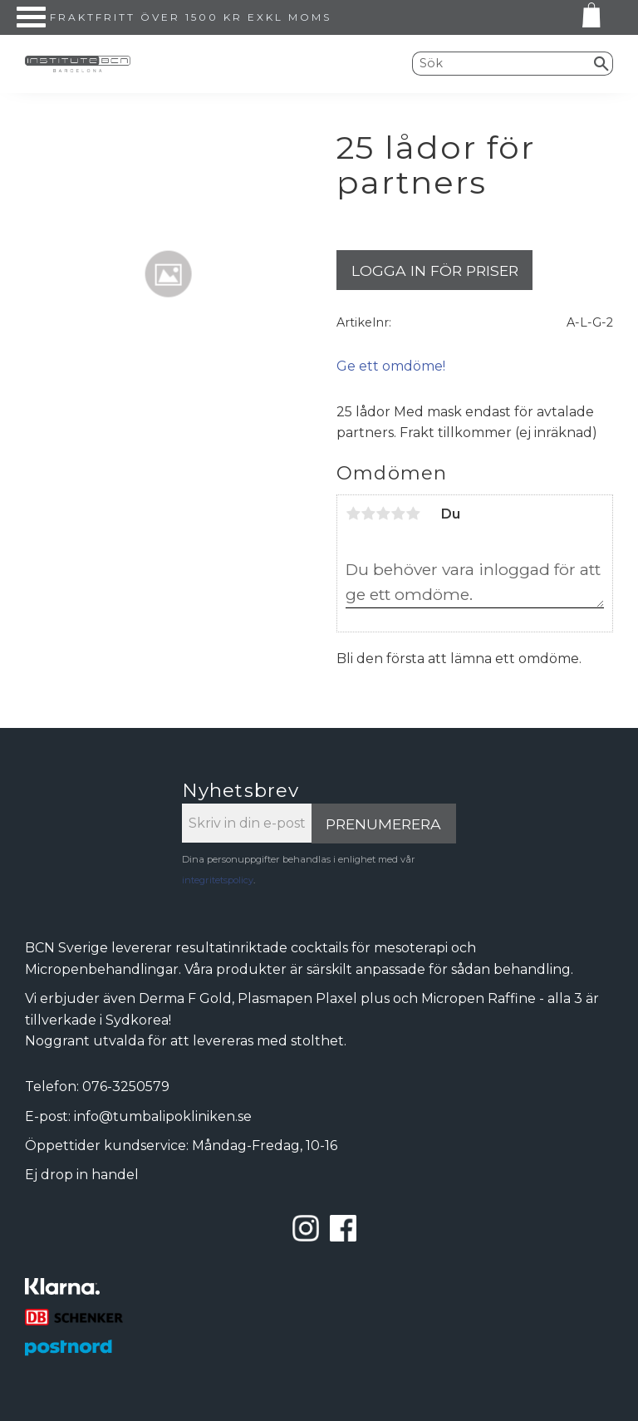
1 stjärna (353, 513)
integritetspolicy (217, 880)
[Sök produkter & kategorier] (502, 63)
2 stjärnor (368, 513)
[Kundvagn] (588, 17)
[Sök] (602, 63)
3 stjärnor (382, 513)
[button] (31, 17)
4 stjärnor (397, 513)
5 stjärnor (412, 513)
